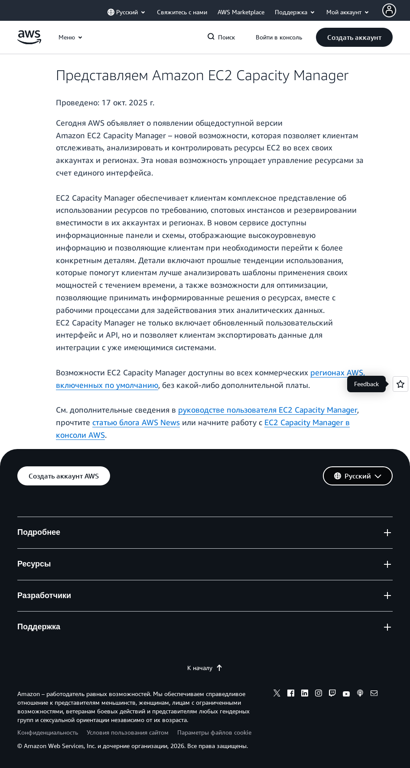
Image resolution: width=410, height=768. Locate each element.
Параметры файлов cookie (214, 732)
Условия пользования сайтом (128, 732)
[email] (374, 694)
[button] (354, 37)
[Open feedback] (400, 384)
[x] (276, 694)
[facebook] (290, 694)
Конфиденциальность (47, 732)
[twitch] (332, 694)
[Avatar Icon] (389, 10)
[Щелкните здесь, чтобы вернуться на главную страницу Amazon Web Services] (29, 42)
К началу (205, 667)
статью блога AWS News (136, 422)
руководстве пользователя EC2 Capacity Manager (267, 409)
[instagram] (318, 694)
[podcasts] (360, 694)
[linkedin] (304, 694)
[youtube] (346, 694)
